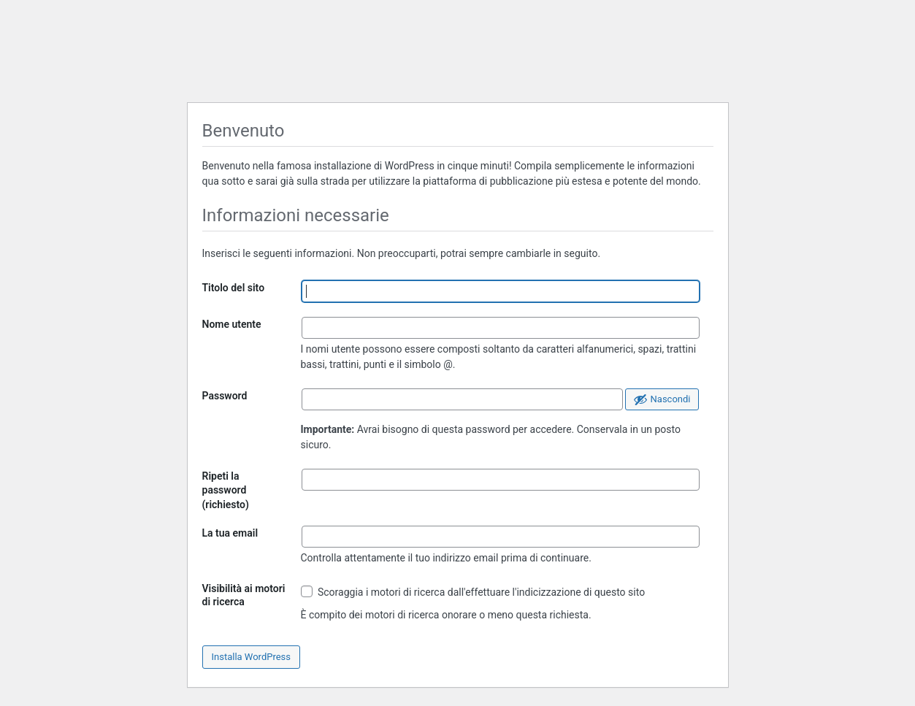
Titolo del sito (233, 287)
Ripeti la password (225, 490)
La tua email (230, 533)
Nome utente (231, 324)
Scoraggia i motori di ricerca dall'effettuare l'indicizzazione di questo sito (473, 592)
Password (225, 396)
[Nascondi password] (661, 399)
